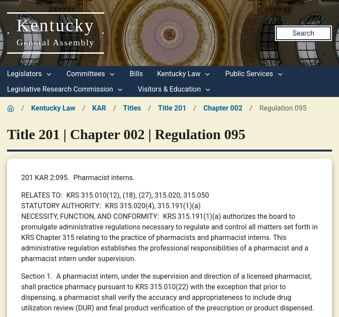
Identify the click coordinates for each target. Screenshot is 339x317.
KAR (99, 108)
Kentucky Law (184, 74)
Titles (132, 108)
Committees (91, 74)
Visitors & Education (174, 89)
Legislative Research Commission (65, 89)
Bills (136, 74)
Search (303, 33)
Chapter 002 (222, 108)
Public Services (254, 74)
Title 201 (172, 108)
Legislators (30, 74)
